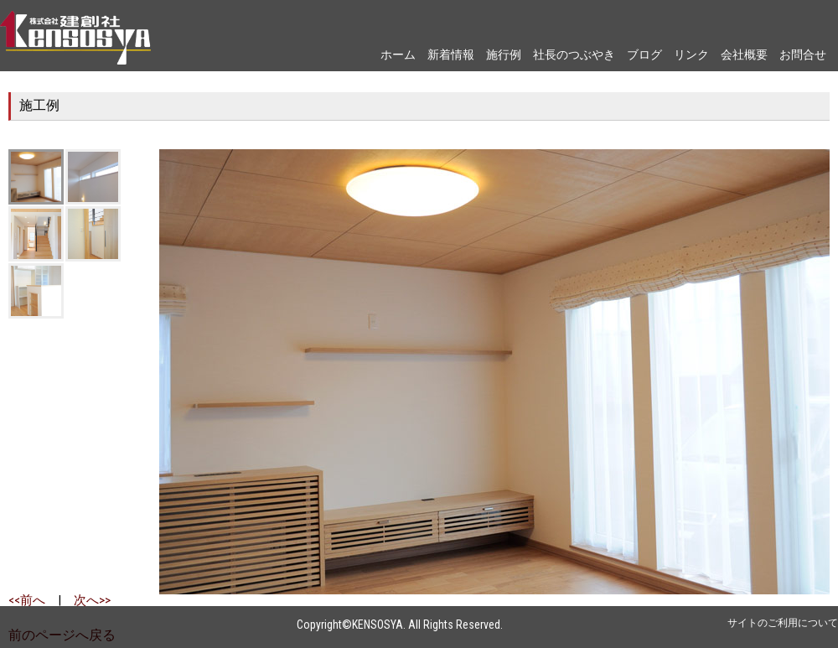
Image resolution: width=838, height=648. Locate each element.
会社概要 (744, 54)
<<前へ (26, 600)
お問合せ (802, 54)
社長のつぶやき (574, 54)
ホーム (398, 54)
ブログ (644, 54)
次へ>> (92, 600)
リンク (691, 54)
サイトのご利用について (782, 623)
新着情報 (450, 54)
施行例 (503, 54)
